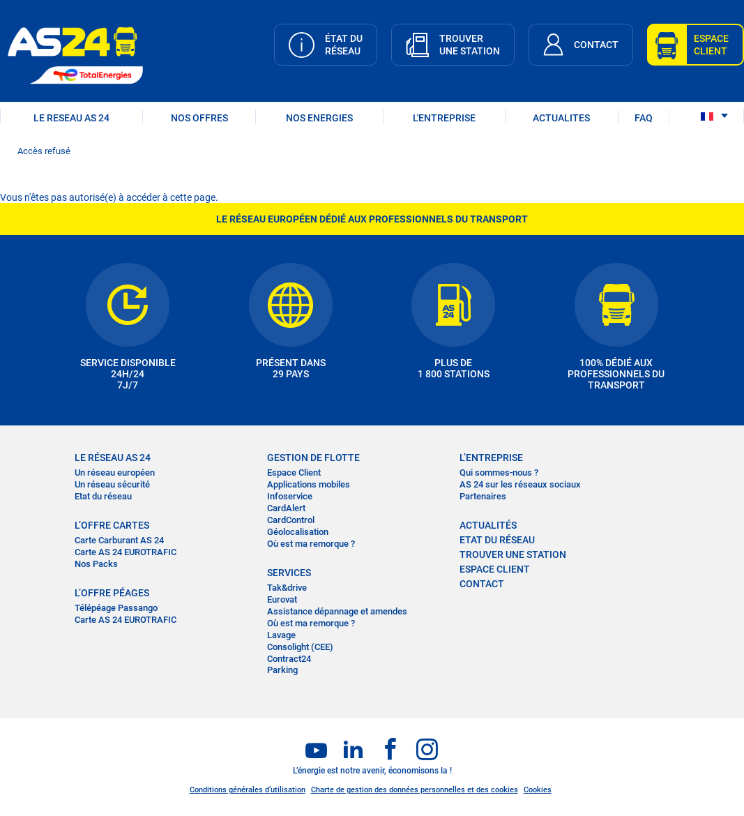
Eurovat (282, 599)
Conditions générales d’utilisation (247, 789)
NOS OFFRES (199, 117)
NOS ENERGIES (319, 117)
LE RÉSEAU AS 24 (113, 457)
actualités (488, 525)
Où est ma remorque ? (311, 543)
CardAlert (286, 508)
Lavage (281, 635)
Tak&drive (287, 587)
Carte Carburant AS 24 (119, 540)
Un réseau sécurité (112, 484)
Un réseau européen (115, 472)
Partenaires (483, 496)
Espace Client (294, 472)
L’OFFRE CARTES (112, 525)
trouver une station (513, 554)
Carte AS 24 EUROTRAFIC (125, 552)
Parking (282, 670)
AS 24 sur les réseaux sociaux (520, 484)
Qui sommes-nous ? (499, 472)
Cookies (538, 789)
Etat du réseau (103, 496)
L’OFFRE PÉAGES (112, 592)
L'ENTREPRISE (444, 117)
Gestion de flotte (313, 457)
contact (482, 583)
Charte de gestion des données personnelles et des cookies (414, 789)
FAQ (644, 117)
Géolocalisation (297, 532)
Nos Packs (96, 564)
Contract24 (289, 658)
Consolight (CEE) (300, 647)
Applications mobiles (308, 484)
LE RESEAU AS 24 (71, 117)
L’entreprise (491, 457)
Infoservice (289, 496)
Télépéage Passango (116, 608)
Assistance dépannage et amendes (337, 611)
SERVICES (289, 572)
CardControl (290, 520)
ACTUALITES (561, 117)
